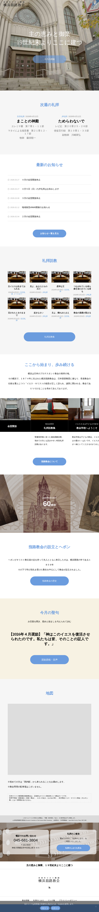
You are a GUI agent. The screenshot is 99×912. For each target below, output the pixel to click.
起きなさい (38, 313)
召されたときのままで (16, 314)
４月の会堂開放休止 (31, 180)
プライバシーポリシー (68, 900)
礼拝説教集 (49, 337)
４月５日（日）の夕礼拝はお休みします (40, 189)
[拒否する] (95, 906)
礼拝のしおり (38, 900)
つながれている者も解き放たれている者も (82, 289)
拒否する (55, 908)
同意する (44, 908)
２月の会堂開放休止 (31, 216)
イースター (18, 294)
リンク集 (51, 900)
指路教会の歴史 (49, 581)
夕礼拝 (64, 116)
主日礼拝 (20, 116)
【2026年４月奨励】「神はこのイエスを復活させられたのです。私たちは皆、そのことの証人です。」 (49, 639)
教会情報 (25, 900)
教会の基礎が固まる (82, 313)
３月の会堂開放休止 (31, 198)
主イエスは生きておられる (16, 287)
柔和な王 (60, 286)
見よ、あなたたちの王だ (38, 287)
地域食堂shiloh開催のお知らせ (36, 207)
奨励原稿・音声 (49, 659)
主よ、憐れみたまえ (60, 313)
